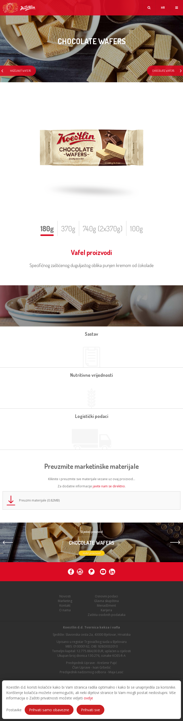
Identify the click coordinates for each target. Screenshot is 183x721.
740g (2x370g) (103, 228)
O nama (65, 611)
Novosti (65, 598)
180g (47, 228)
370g (68, 228)
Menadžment (106, 607)
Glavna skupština (106, 602)
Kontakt (64, 607)
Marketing (65, 602)
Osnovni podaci (106, 598)
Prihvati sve (90, 709)
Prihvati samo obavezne (49, 709)
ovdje (88, 698)
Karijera (106, 611)
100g (136, 228)
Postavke (14, 709)
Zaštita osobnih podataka (106, 616)
